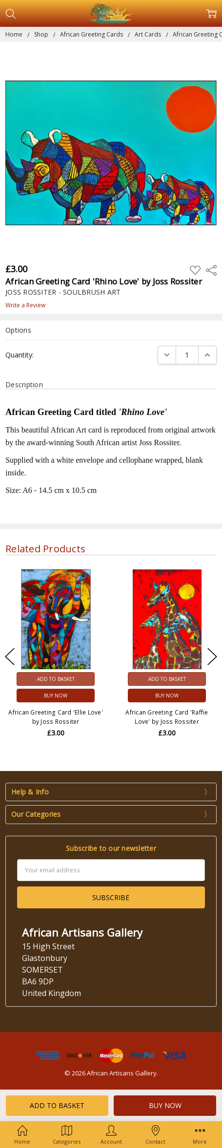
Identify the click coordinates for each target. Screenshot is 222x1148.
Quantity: (19, 354)
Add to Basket (56, 679)
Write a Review (25, 305)
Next (212, 657)
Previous (10, 657)
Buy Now (55, 695)
